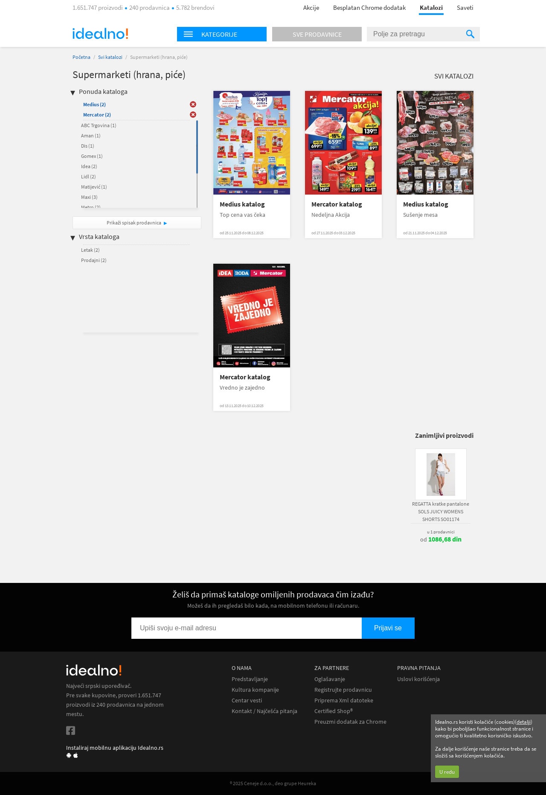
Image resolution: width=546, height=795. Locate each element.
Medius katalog (242, 204)
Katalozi (431, 7)
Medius (94, 104)
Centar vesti (247, 700)
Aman (91, 135)
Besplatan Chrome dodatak (369, 7)
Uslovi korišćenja (418, 679)
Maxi (89, 197)
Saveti (465, 7)
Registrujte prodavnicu (343, 689)
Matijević (94, 186)
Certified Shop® (333, 711)
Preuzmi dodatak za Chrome (350, 721)
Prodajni (94, 260)
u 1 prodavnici (441, 532)
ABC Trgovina (98, 125)
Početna (81, 57)
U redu (447, 771)
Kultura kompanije (255, 689)
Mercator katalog (336, 204)
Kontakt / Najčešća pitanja (264, 711)
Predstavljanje (250, 679)
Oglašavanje (329, 679)
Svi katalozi (110, 57)
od (441, 539)
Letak (90, 250)
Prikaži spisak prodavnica (134, 222)
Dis (87, 146)
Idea (89, 166)
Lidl (88, 176)
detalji (524, 721)
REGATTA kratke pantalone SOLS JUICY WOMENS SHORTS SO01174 (440, 511)
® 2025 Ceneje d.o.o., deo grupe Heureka (273, 783)
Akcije (311, 7)
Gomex (92, 156)
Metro (91, 207)
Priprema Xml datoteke (343, 700)
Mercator (97, 114)
